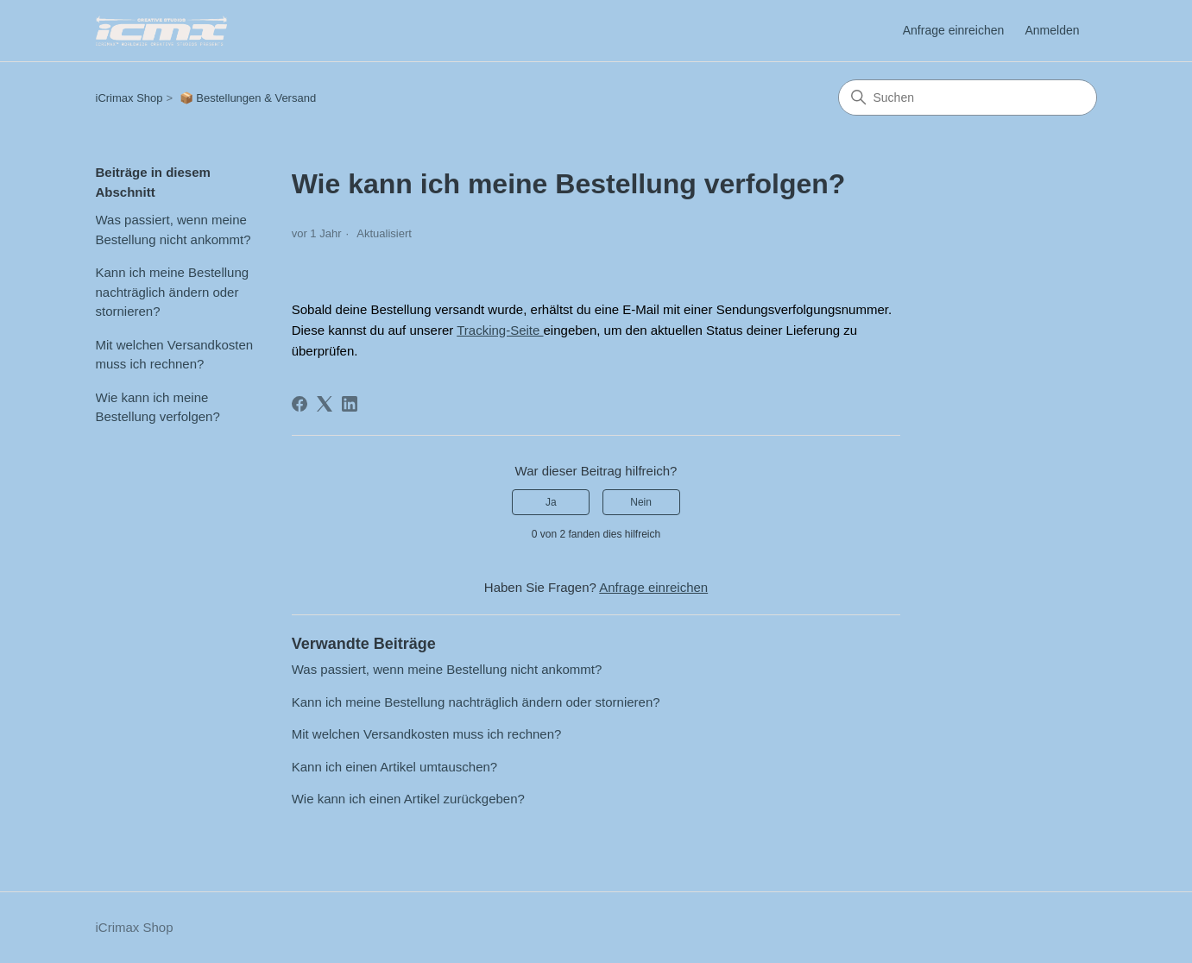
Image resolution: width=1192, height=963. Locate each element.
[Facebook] (299, 404)
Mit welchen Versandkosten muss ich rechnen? (175, 354)
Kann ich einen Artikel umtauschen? (394, 766)
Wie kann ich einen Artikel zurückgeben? (408, 798)
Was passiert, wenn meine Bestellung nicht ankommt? (173, 229)
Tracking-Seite (500, 330)
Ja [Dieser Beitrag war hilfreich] (551, 502)
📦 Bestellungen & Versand (248, 97)
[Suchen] (967, 97)
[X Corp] (324, 404)
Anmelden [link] (1052, 30)
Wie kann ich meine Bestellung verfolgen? (158, 407)
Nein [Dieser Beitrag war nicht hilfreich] (641, 502)
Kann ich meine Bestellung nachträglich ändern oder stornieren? (172, 291)
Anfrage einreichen (954, 30)
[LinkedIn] (349, 404)
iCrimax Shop (129, 97)
